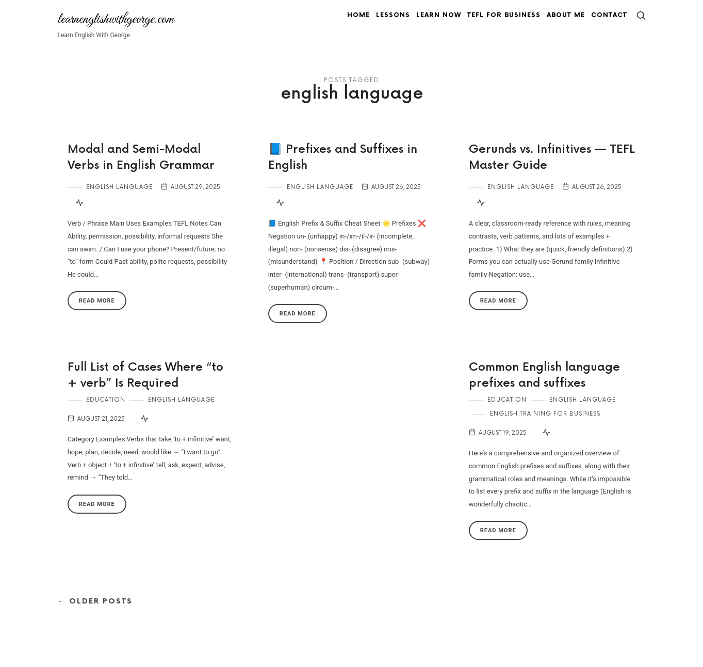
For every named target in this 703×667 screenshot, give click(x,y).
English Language (119, 199)
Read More (97, 312)
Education (105, 411)
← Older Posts (95, 613)
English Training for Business (545, 425)
